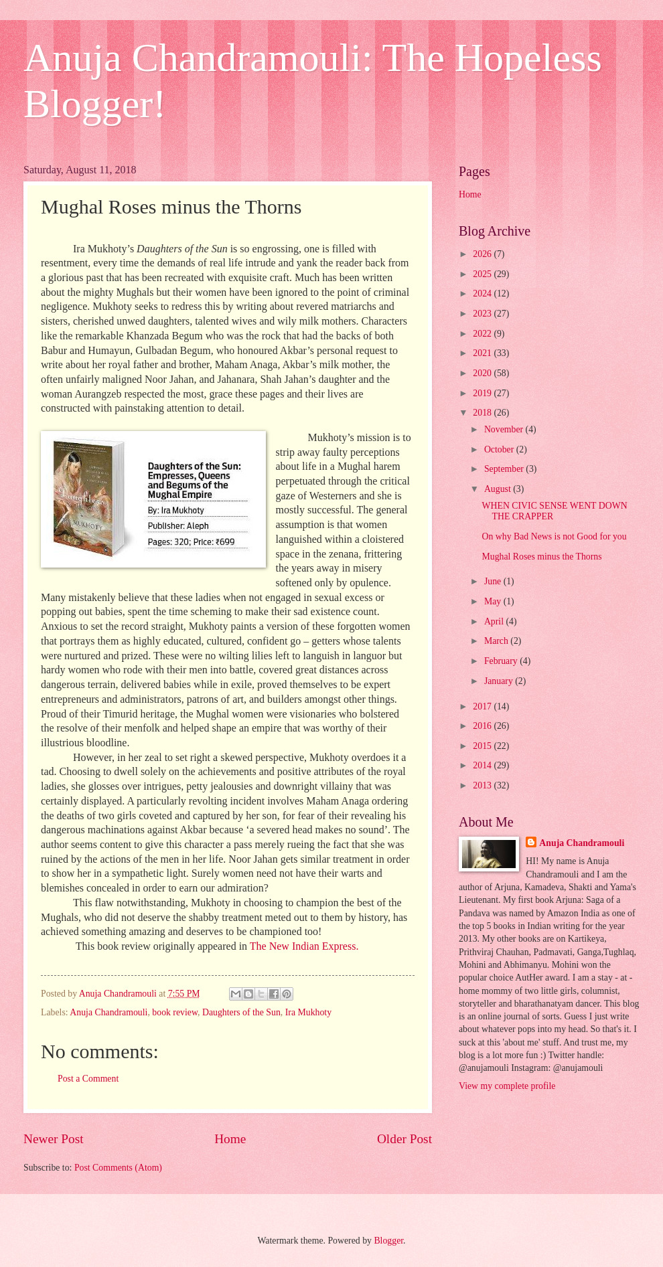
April (495, 621)
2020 (483, 373)
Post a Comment (88, 1079)
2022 (483, 334)
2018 (483, 413)
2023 (483, 314)
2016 (483, 726)
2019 (483, 393)
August (498, 489)
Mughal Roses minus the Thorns (541, 557)
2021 (483, 353)
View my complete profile (507, 1086)
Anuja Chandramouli (108, 1012)
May (494, 601)
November (505, 429)
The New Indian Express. (304, 946)
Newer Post (53, 1139)
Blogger (388, 1241)
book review (175, 1012)
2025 (483, 274)
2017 (483, 706)
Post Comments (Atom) (118, 1168)
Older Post (404, 1139)
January (499, 681)
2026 (483, 254)
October (500, 449)
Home (230, 1139)
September (505, 469)
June (494, 581)
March (497, 641)
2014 (483, 765)
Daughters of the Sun (241, 1012)
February (502, 661)
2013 (483, 785)
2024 (483, 293)
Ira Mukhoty (308, 1012)
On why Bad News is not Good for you (554, 536)
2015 (483, 746)
